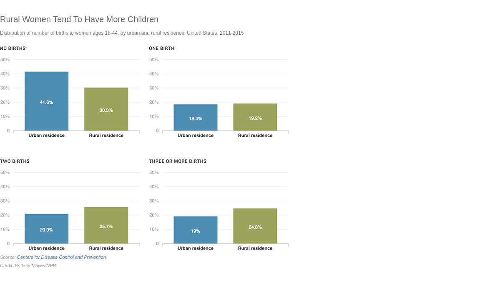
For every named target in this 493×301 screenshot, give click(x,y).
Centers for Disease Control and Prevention (61, 257)
